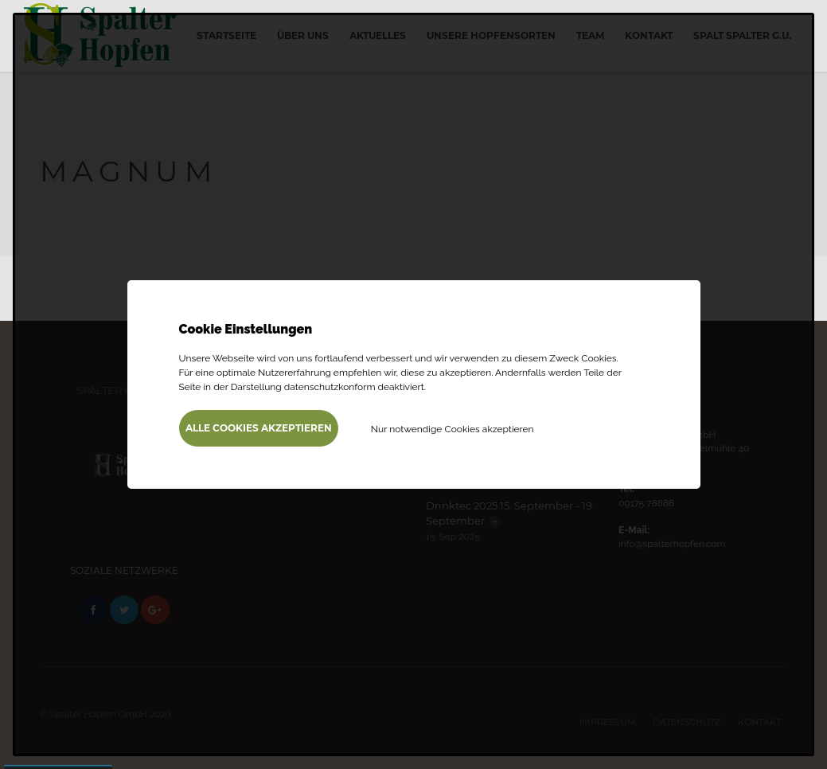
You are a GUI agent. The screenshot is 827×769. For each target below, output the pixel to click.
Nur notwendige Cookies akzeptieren (452, 429)
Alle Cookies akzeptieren (258, 428)
